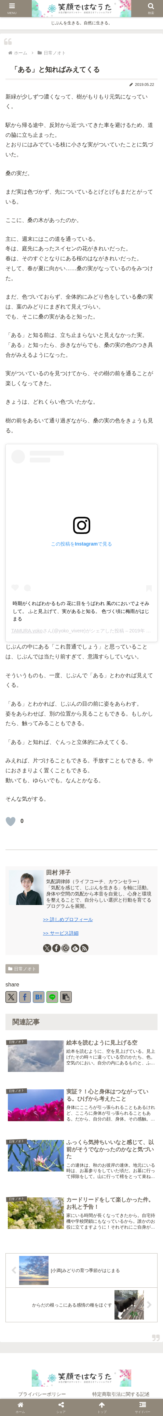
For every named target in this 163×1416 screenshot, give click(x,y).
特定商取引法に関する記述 (121, 1394)
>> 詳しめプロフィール (68, 919)
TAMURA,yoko (27, 630)
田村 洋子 (58, 872)
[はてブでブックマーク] (38, 997)
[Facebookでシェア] (25, 997)
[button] (66, 997)
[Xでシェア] (11, 997)
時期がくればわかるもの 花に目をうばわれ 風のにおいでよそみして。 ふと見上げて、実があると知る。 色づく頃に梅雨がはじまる (81, 611)
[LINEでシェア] (52, 997)
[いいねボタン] (10, 821)
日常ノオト (22, 968)
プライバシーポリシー (42, 1394)
